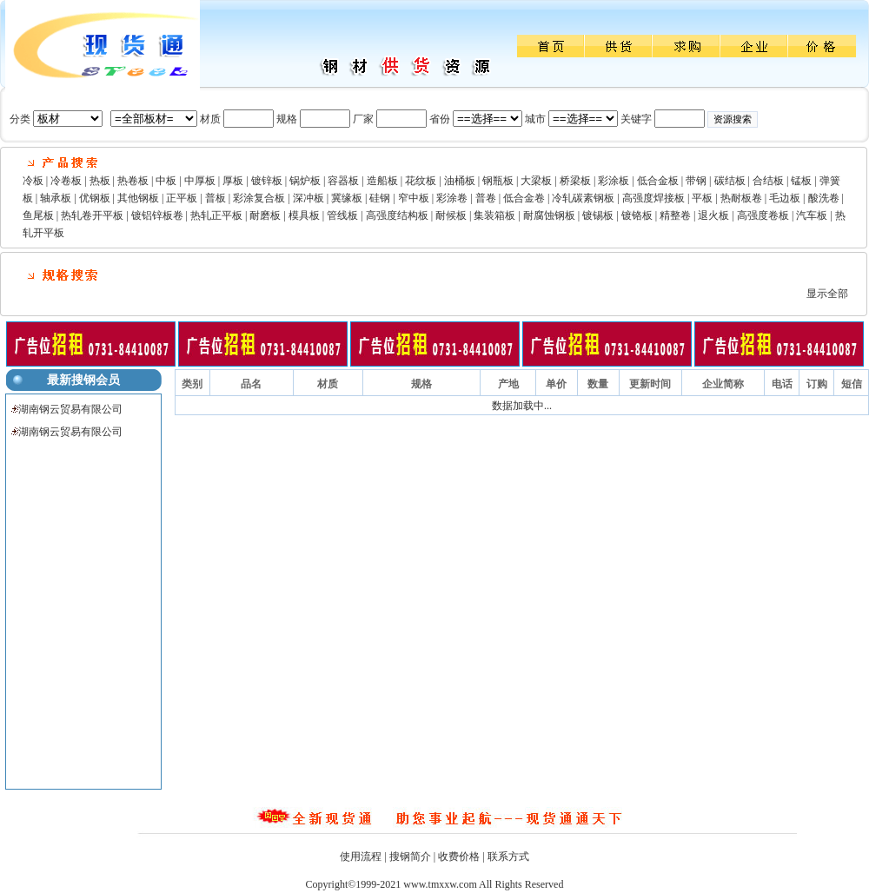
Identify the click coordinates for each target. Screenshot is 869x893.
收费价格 (459, 856)
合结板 (768, 181)
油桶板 (459, 181)
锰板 (801, 181)
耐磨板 (265, 215)
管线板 (342, 215)
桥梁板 (575, 181)
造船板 (382, 181)
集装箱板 (494, 215)
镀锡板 (598, 215)
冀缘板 (346, 198)
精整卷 (675, 215)
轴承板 (55, 198)
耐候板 (451, 215)
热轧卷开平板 (92, 215)
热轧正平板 (216, 215)
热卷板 (133, 181)
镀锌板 (266, 181)
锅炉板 (305, 181)
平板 (702, 198)
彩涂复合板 (259, 198)
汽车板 (811, 215)
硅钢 (379, 198)
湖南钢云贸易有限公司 (70, 409)
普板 (215, 198)
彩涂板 (613, 181)
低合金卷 (524, 198)
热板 (100, 181)
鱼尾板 (38, 215)
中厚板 (200, 181)
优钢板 (94, 198)
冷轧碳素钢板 (583, 198)
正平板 (181, 198)
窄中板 (413, 198)
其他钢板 (138, 198)
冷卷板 (66, 181)
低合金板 (658, 181)
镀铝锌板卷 (157, 215)
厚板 (232, 181)
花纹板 (420, 181)
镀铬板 (637, 215)
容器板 (343, 181)
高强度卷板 (763, 215)
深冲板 (308, 198)
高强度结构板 (397, 215)
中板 (166, 181)
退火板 (713, 215)
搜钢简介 (410, 856)
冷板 (33, 181)
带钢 (696, 181)
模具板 (304, 215)
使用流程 (360, 856)
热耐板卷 (741, 198)
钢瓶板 (498, 181)
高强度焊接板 (653, 198)
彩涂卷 (452, 198)
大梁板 (536, 181)
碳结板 (730, 181)
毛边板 (784, 198)
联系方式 (508, 856)
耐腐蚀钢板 (549, 215)
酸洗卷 (823, 198)
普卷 (485, 198)
